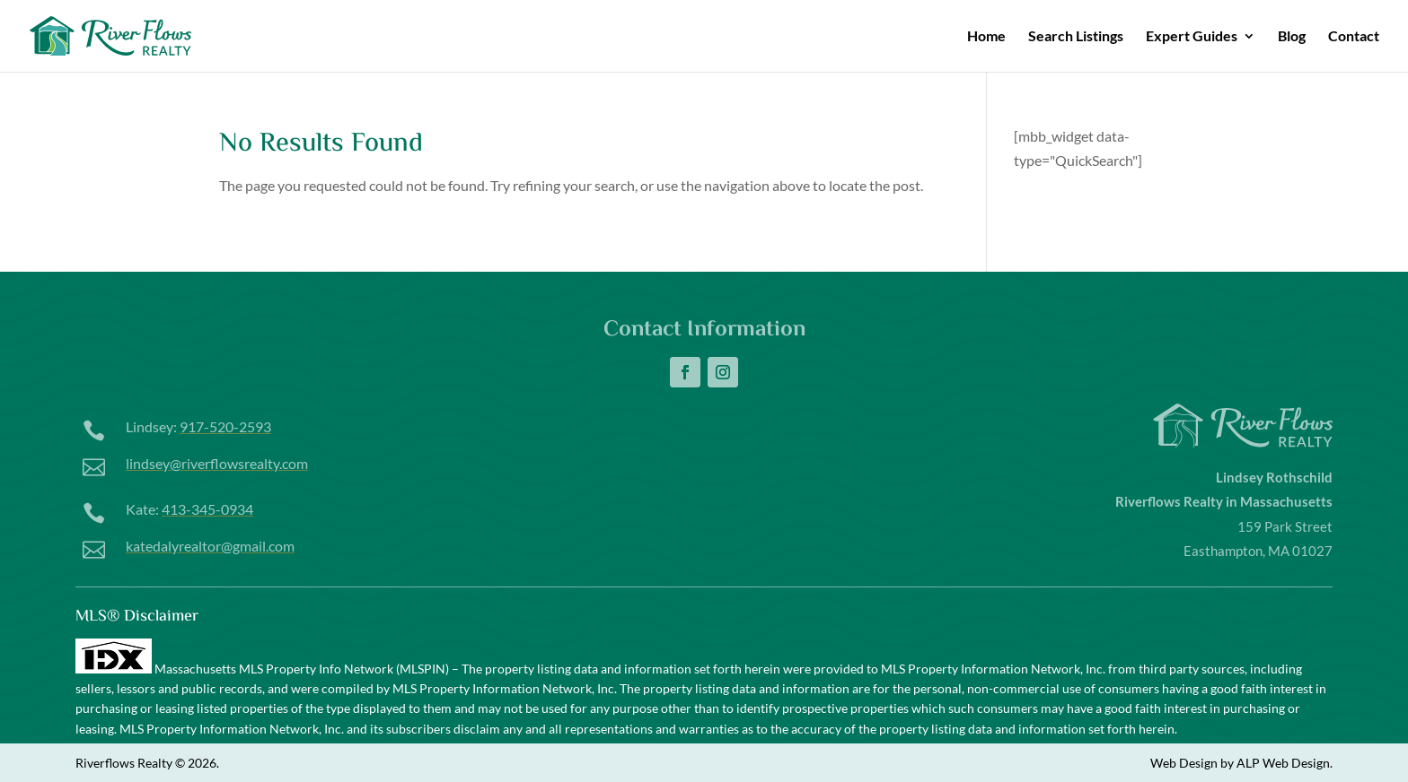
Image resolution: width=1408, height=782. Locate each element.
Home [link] (986, 37)
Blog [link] (1292, 37)
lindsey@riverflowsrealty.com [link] (217, 463)
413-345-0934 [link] (207, 508)
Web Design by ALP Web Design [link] (1240, 762)
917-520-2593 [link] (225, 426)
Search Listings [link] (1075, 37)
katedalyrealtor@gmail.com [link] (210, 545)
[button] (685, 372)
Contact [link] (1353, 37)
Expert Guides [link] (1191, 37)
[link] (140, 33)
